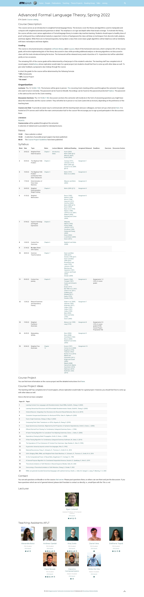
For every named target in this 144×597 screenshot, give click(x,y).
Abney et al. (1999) (69, 322)
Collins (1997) (68, 309)
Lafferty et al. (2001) (70, 212)
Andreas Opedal (50, 544)
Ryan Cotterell (72, 509)
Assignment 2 (83, 172)
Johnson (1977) (69, 227)
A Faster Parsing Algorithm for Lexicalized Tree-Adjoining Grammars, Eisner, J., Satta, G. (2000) (54, 433)
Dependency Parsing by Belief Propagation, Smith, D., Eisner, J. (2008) (46, 436)
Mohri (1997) (68, 172)
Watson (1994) (68, 197)
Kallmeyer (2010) (69, 369)
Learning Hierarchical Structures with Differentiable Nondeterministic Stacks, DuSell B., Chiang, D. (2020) (57, 408)
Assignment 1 (83, 161)
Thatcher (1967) (69, 352)
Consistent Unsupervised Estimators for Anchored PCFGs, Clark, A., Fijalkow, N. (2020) (51, 415)
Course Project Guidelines (37, 140)
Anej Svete (72, 544)
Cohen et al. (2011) (69, 290)
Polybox (111, 91)
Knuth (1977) (68, 287)
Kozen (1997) (68, 346)
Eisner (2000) (68, 319)
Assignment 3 (83, 181)
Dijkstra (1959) (68, 224)
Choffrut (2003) (69, 203)
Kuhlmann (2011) (69, 305)
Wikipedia (67, 222)
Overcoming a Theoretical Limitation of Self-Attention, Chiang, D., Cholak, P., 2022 (50, 467)
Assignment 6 (83, 279)
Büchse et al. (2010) (70, 354)
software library (57, 49)
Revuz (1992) (68, 195)
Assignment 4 (83, 188)
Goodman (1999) (69, 229)
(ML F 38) (45, 98)
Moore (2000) (68, 339)
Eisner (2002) (68, 235)
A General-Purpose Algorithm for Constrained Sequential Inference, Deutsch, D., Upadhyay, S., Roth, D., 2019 (58, 460)
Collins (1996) (68, 307)
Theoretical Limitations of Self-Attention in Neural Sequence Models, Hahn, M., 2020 (51, 464)
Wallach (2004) (68, 214)
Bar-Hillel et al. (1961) (70, 289)
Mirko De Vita (94, 569)
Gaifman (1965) (69, 303)
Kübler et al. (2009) (69, 302)
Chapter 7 (47, 253)
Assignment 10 (83, 346)
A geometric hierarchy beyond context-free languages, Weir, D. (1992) (47, 446)
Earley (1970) (68, 296)
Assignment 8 (83, 322)
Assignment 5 (83, 195)
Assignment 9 (83, 333)
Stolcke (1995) (68, 298)
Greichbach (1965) (69, 337)
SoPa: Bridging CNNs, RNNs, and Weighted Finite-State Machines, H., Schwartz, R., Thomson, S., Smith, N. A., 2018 (59, 453)
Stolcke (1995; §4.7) (70, 257)
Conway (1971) (68, 161)
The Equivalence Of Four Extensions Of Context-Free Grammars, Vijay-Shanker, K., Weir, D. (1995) (54, 443)
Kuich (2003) (68, 152)
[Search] (125, 3)
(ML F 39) (37, 88)
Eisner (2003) (68, 207)
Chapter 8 (47, 279)
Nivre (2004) (67, 333)
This (69, 88)
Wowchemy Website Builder (90, 591)
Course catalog (32, 20)
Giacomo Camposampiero (72, 570)
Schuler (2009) (68, 276)
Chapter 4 (47, 188)
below (36, 64)
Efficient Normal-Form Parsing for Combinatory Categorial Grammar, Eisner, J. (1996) (51, 429)
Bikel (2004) (67, 313)
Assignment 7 (83, 302)
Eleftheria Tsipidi (116, 544)
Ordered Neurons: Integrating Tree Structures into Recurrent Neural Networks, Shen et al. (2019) (54, 412)
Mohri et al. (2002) (69, 174)
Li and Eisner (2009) (70, 237)
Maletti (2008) (68, 363)
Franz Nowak (50, 569)
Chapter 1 (47, 152)
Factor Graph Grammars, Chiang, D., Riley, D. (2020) (41, 419)
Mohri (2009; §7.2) (69, 188)
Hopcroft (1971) (69, 201)
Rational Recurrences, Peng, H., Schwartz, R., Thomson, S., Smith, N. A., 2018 (49, 450)
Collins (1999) (68, 311)
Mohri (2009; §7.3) (69, 205)
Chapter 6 (47, 242)
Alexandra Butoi (28, 544)
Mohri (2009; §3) (69, 165)
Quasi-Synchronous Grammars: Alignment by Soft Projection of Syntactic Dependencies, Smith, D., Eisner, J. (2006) (60, 426)
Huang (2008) (68, 225)
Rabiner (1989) (68, 211)
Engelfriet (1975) (69, 350)
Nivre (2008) (67, 335)
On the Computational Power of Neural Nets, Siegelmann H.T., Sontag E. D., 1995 (50, 457)
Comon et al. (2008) (70, 348)
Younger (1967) (68, 281)
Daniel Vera (94, 544)
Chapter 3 (47, 172)
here (117, 108)
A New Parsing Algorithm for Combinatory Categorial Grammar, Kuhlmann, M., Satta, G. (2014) (54, 440)
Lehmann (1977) (69, 163)
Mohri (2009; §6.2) (69, 153)
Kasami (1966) (68, 279)
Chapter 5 (47, 222)
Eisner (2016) (68, 239)
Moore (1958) (68, 199)
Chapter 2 (47, 161)
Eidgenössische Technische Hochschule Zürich (61, 591)
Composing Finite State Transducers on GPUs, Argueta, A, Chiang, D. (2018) (48, 422)
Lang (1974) (67, 324)
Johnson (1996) (69, 266)
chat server (59, 480)
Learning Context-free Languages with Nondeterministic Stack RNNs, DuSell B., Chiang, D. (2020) (54, 405)
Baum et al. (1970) (69, 209)
